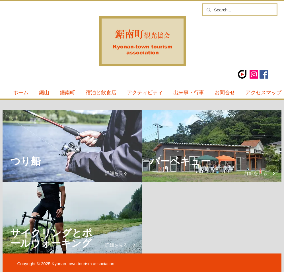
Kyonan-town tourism (142, 47)
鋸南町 (129, 34)
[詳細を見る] (117, 173)
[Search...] (239, 9)
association (142, 53)
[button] (67, 90)
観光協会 (157, 35)
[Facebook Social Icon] (264, 74)
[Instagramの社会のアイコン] (254, 74)
